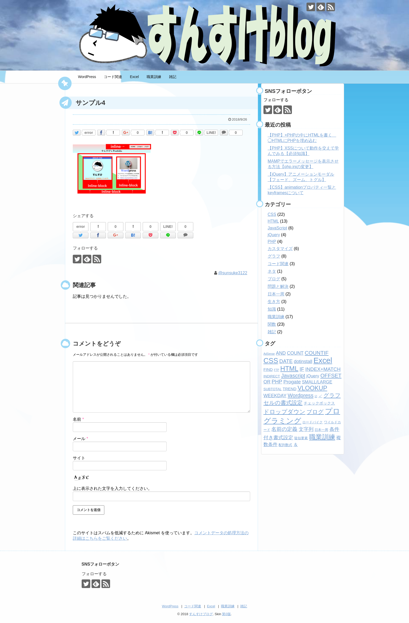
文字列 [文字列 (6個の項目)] (306, 429)
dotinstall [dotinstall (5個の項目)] (303, 361)
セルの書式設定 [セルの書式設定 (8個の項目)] (283, 403)
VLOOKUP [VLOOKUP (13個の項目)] (312, 388)
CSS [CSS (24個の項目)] (270, 361)
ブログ (274, 279)
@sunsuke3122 (232, 273)
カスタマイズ (280, 248)
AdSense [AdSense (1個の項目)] (269, 353)
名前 (78, 419)
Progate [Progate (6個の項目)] (292, 381)
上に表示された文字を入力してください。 (112, 488)
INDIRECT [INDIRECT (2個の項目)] (271, 376)
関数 (272, 324)
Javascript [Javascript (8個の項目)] (293, 375)
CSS (272, 214)
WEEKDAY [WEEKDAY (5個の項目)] (274, 395)
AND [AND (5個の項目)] (281, 353)
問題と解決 (278, 286)
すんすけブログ (201, 614)
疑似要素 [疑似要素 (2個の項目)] (301, 438)
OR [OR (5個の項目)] (266, 381)
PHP (272, 241)
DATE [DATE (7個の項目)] (286, 361)
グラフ (274, 256)
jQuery (274, 235)
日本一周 (276, 294)
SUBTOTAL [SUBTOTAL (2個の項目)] (272, 389)
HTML (273, 221)
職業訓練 (154, 77)
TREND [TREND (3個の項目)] (289, 389)
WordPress (87, 77)
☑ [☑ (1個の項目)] (316, 396)
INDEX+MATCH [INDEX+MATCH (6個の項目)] (322, 369)
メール (80, 438)
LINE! (211, 132)
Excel (134, 77)
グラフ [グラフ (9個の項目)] (332, 395)
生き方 (274, 301)
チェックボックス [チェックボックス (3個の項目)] (319, 403)
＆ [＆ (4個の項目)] (295, 444)
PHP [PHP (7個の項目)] (277, 381)
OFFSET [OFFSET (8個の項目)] (330, 375)
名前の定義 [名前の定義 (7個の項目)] (284, 429)
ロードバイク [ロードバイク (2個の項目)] (312, 422)
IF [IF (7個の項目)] (301, 369)
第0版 (226, 614)
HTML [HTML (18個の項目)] (289, 368)
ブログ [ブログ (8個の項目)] (315, 412)
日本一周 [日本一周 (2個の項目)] (321, 430)
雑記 (172, 77)
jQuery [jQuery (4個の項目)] (312, 375)
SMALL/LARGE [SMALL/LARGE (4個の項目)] (317, 381)
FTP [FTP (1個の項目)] (276, 369)
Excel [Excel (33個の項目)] (323, 360)
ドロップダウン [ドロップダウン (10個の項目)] (284, 411)
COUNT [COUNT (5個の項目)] (295, 353)
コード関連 (113, 77)
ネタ (272, 271)
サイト (79, 458)
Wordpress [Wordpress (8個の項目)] (301, 395)
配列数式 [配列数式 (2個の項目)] (285, 445)
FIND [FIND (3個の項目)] (268, 369)
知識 (272, 309)
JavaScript (277, 228)
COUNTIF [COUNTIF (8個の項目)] (316, 353)
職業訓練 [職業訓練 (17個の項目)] (322, 437)
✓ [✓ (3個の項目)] (320, 396)
